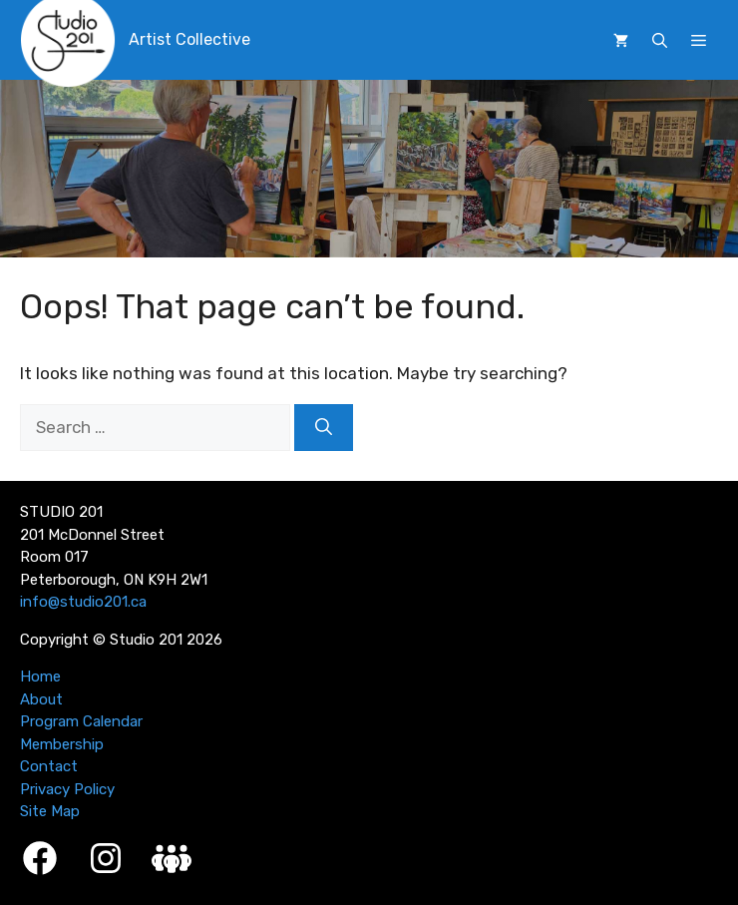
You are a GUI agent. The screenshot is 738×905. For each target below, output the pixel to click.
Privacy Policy (67, 789)
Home (40, 676)
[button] (659, 41)
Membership (62, 744)
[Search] (323, 428)
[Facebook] (40, 858)
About (41, 699)
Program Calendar (81, 721)
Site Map (50, 811)
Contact (49, 766)
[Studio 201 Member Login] (171, 858)
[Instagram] (106, 858)
